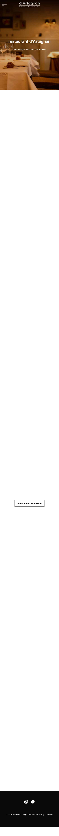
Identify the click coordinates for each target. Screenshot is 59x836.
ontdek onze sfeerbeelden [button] (29, 503)
